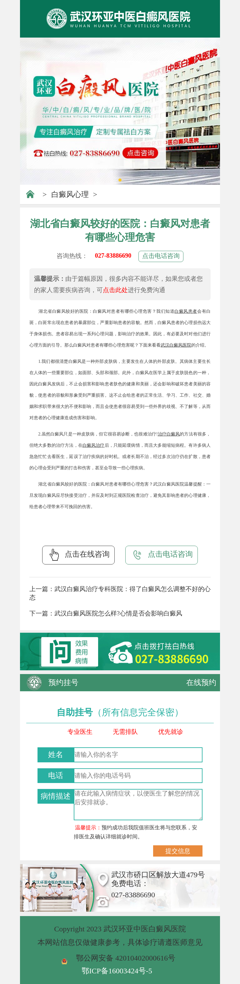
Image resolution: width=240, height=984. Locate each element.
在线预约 (201, 682)
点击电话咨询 (161, 255)
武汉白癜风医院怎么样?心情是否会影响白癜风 (118, 613)
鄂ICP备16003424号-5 (117, 971)
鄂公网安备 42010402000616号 (125, 958)
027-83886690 (113, 255)
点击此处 (115, 289)
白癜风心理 (70, 194)
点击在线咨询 (78, 555)
